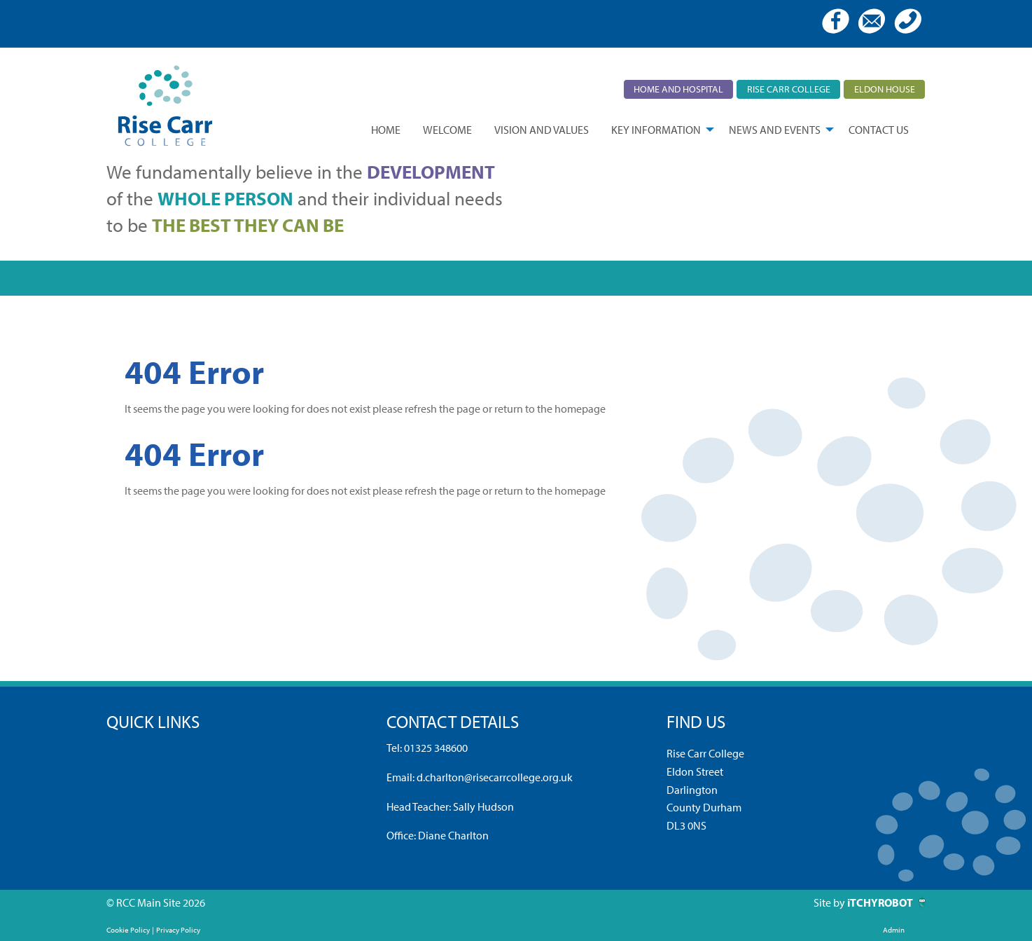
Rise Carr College (788, 88)
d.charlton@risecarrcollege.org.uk (495, 777)
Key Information (656, 130)
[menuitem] (386, 129)
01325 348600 (436, 748)
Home (385, 130)
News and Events (775, 130)
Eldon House (884, 88)
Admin (894, 930)
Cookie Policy (128, 930)
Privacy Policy (178, 930)
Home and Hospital (678, 88)
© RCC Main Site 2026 (155, 902)
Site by (830, 902)
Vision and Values (541, 130)
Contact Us (879, 130)
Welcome (447, 130)
